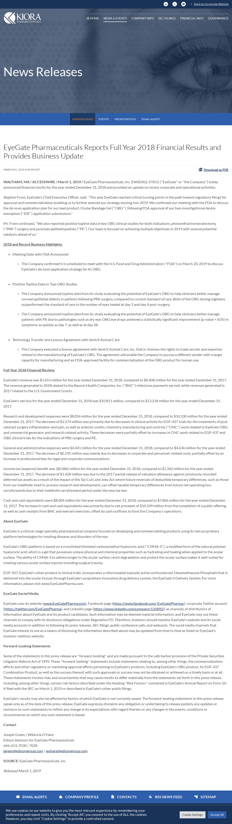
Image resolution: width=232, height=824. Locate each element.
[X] (174, 3)
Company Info (142, 18)
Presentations (125, 119)
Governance (218, 18)
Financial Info (191, 18)
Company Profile (79, 797)
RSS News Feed (165, 797)
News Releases (82, 119)
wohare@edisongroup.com (66, 751)
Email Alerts (151, 119)
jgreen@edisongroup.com (23, 751)
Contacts (124, 797)
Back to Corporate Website (211, 3)
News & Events (115, 18)
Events (104, 119)
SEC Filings (167, 18)
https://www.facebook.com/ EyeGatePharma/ (148, 603)
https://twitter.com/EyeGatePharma (33, 609)
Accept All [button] (217, 815)
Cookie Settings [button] (192, 815)
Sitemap (205, 797)
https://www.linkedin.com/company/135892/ (129, 609)
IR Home (93, 18)
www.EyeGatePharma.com (64, 603)
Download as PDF (213, 170)
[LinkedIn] (166, 3)
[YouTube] (183, 3)
